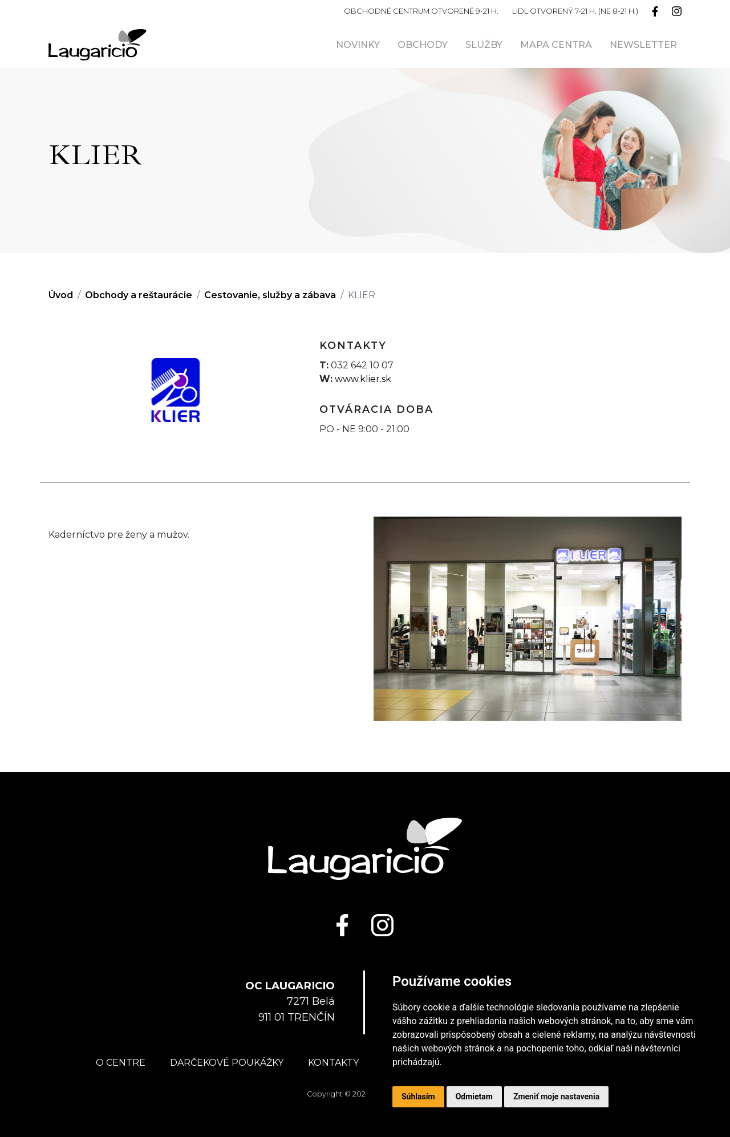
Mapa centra (556, 44)
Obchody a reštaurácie (138, 295)
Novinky (358, 44)
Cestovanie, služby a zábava (270, 295)
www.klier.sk (363, 378)
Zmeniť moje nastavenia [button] (556, 1096)
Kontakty (333, 1062)
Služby (483, 44)
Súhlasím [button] (418, 1096)
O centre (120, 1062)
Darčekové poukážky (226, 1062)
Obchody (423, 44)
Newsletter (643, 44)
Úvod (60, 295)
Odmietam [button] (474, 1096)
